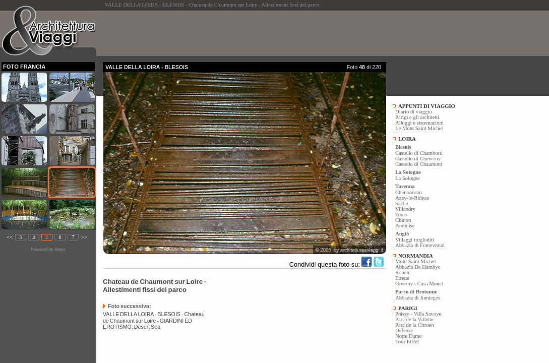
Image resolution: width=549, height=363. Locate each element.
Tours (401, 214)
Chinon (403, 220)
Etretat (402, 278)
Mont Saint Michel (415, 261)
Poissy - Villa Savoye (418, 314)
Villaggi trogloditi (414, 240)
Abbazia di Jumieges (417, 297)
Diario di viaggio (413, 111)
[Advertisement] (286, 33)
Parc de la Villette (414, 319)
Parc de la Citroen (414, 325)
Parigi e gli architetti (417, 117)
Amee (59, 249)
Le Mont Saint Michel (419, 128)
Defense (404, 330)
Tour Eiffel (407, 341)
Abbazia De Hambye (417, 267)
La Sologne (407, 178)
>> (84, 237)
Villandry (405, 209)
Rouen (402, 272)
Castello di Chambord (419, 153)
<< (10, 237)
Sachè (401, 203)
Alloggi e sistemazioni (419, 123)
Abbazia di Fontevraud (420, 245)
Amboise (404, 225)
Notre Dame (408, 336)
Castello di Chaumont (418, 164)
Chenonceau (408, 192)
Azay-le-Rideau (412, 198)
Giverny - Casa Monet (419, 283)
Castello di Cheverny (418, 158)
